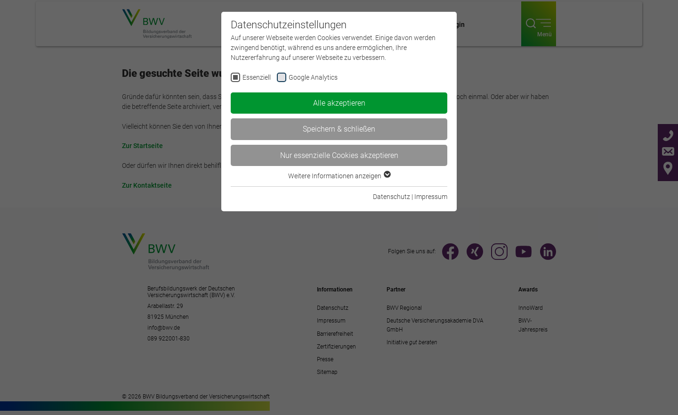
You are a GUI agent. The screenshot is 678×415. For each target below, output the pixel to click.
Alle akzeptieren (339, 103)
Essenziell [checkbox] (256, 77)
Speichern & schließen (339, 128)
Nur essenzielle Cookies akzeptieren (339, 155)
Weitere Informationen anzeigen (339, 176)
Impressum (430, 196)
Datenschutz (391, 196)
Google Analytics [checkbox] (313, 77)
